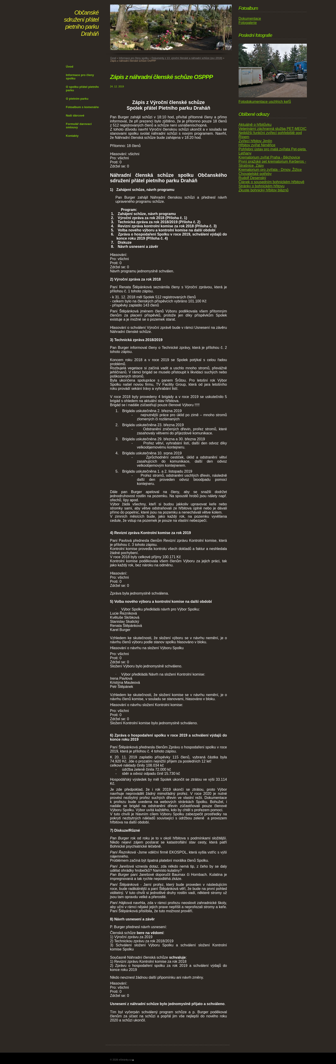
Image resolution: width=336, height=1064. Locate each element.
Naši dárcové (75, 115)
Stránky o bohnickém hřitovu (262, 186)
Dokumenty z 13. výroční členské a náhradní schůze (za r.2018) (187, 58)
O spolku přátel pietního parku (83, 88)
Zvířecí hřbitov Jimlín (255, 141)
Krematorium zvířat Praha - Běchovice (269, 157)
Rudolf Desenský (252, 178)
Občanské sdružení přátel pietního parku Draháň (81, 23)
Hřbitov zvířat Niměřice (257, 145)
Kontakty (72, 135)
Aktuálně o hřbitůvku (255, 125)
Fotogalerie (248, 23)
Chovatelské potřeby (255, 174)
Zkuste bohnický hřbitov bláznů (264, 190)
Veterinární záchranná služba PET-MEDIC (273, 129)
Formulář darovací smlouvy (79, 125)
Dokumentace (250, 18)
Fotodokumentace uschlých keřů (265, 102)
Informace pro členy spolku (80, 76)
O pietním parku (77, 98)
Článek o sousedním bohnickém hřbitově (271, 182)
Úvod (69, 66)
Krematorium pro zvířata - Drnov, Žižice (270, 170)
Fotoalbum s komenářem (83, 107)
